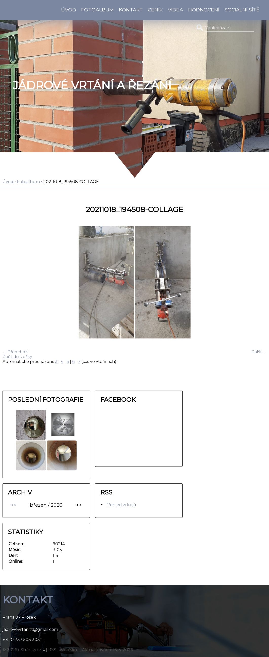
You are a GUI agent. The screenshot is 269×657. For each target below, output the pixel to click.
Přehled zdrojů (120, 504)
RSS (52, 649)
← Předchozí (16, 351)
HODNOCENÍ (203, 10)
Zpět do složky (17, 356)
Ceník (155, 10)
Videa (175, 10)
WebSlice (69, 649)
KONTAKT (131, 10)
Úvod (68, 10)
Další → (258, 351)
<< (13, 505)
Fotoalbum (97, 10)
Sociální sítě (242, 10)
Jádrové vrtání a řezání (92, 85)
